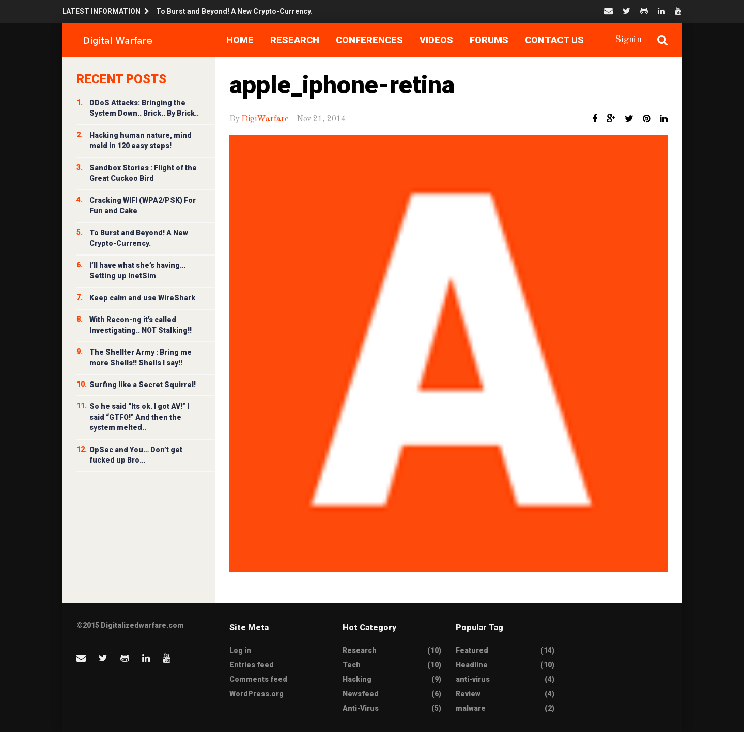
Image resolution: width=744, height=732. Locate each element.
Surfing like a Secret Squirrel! (142, 384)
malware (471, 708)
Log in (240, 650)
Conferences (369, 40)
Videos (436, 40)
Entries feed (251, 665)
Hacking (357, 679)
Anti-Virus (361, 708)
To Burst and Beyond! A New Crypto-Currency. (234, 11)
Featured (472, 650)
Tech (352, 665)
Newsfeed (361, 694)
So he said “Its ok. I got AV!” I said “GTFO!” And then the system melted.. (139, 417)
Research (294, 40)
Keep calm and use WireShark (142, 298)
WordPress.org (256, 694)
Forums (489, 40)
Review (468, 694)
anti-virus (473, 679)
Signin (628, 39)
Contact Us (554, 40)
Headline (472, 665)
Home (240, 40)
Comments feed (258, 679)
